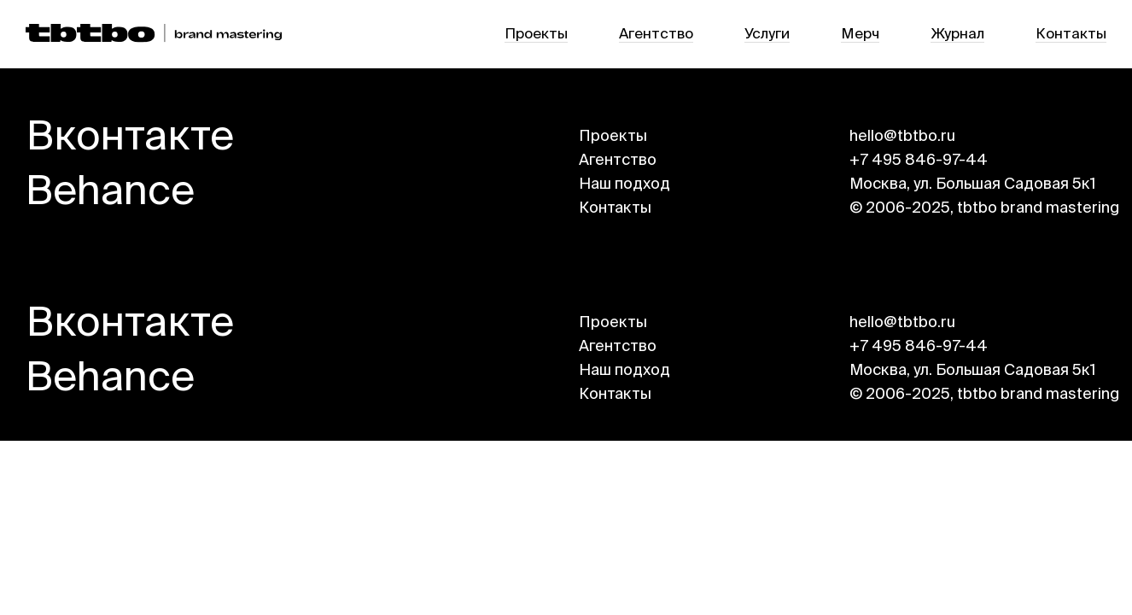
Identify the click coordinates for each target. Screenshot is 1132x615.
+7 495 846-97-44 (918, 160)
